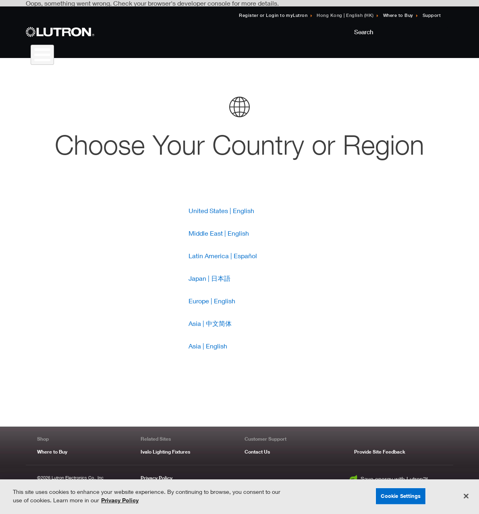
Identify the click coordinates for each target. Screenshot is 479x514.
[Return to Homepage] (94, 32)
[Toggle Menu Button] (42, 55)
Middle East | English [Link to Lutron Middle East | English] (219, 233)
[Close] (466, 496)
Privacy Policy (156, 478)
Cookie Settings (401, 496)
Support (432, 15)
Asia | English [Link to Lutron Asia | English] (208, 346)
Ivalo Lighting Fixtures (165, 452)
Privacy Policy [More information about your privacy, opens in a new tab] (120, 500)
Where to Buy (398, 15)
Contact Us (257, 452)
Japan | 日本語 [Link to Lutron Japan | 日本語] (209, 278)
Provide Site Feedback (379, 452)
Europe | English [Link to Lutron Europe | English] (212, 301)
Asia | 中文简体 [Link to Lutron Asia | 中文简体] (210, 323)
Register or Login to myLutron (273, 15)
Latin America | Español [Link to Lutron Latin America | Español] (223, 255)
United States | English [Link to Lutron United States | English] (221, 210)
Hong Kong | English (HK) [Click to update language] (345, 15)
